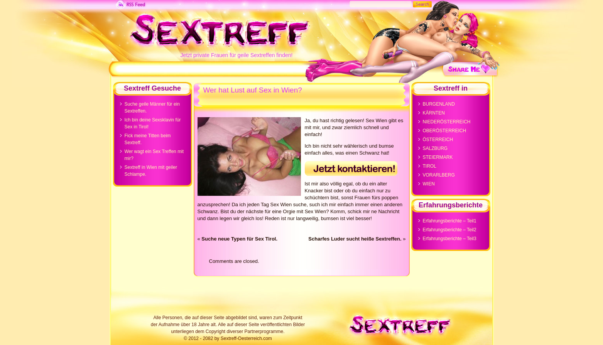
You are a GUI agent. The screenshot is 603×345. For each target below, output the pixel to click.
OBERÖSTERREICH (444, 130)
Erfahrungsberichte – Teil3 (449, 238)
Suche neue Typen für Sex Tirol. (239, 239)
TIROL (429, 166)
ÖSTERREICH (438, 139)
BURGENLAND (439, 104)
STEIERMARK (438, 157)
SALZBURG (435, 148)
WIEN (429, 184)
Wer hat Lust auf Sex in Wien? (252, 90)
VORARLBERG (439, 175)
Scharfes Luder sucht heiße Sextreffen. (354, 239)
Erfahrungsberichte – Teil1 (449, 221)
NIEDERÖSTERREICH (447, 122)
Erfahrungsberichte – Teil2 (449, 229)
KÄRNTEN (434, 113)
